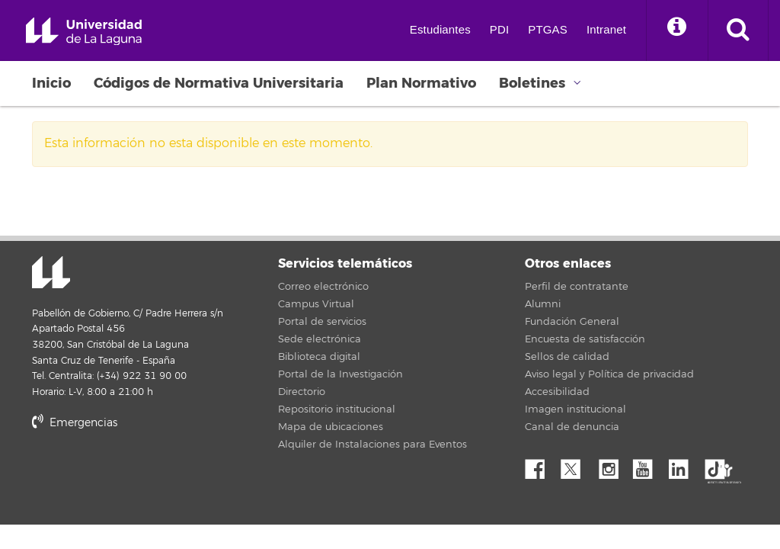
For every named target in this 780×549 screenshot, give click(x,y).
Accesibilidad (557, 392)
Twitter (577, 465)
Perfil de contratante (576, 287)
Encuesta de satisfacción (585, 339)
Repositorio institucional (336, 409)
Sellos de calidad (567, 357)
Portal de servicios (322, 322)
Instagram (612, 465)
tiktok (720, 465)
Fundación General (572, 322)
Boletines (532, 83)
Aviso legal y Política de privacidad (609, 374)
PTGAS (547, 29)
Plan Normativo (421, 83)
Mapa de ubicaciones (330, 427)
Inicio (51, 83)
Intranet (606, 29)
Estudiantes (440, 29)
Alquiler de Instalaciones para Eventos (372, 444)
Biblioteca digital (319, 357)
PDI (499, 29)
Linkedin (684, 465)
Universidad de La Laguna (84, 32)
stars (146, 475)
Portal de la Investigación (340, 374)
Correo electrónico (323, 287)
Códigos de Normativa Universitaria (219, 83)
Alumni (543, 304)
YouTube (648, 465)
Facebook (541, 465)
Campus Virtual (316, 304)
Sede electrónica (319, 339)
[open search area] (738, 30)
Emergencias (74, 422)
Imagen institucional (575, 409)
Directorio (301, 392)
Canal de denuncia (572, 427)
